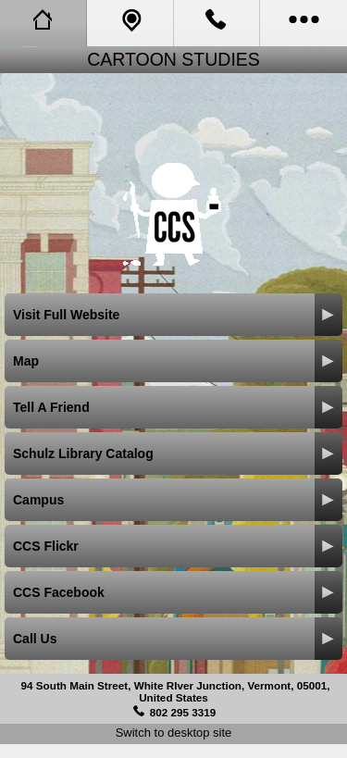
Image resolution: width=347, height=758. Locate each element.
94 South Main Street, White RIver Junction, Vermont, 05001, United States (175, 691)
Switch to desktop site (174, 732)
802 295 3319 (183, 712)
